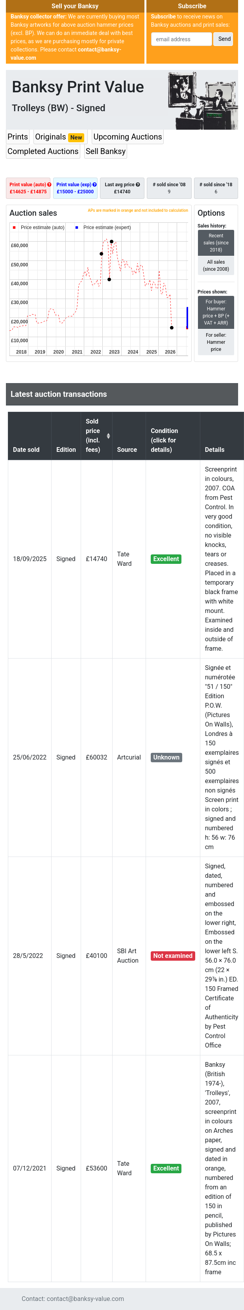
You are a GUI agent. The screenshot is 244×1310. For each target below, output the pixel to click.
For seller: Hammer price (216, 342)
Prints (17, 136)
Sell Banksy (106, 151)
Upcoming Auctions (127, 136)
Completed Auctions (43, 151)
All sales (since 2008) (216, 265)
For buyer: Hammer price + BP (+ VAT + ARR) (216, 312)
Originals (60, 137)
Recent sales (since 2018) (216, 242)
